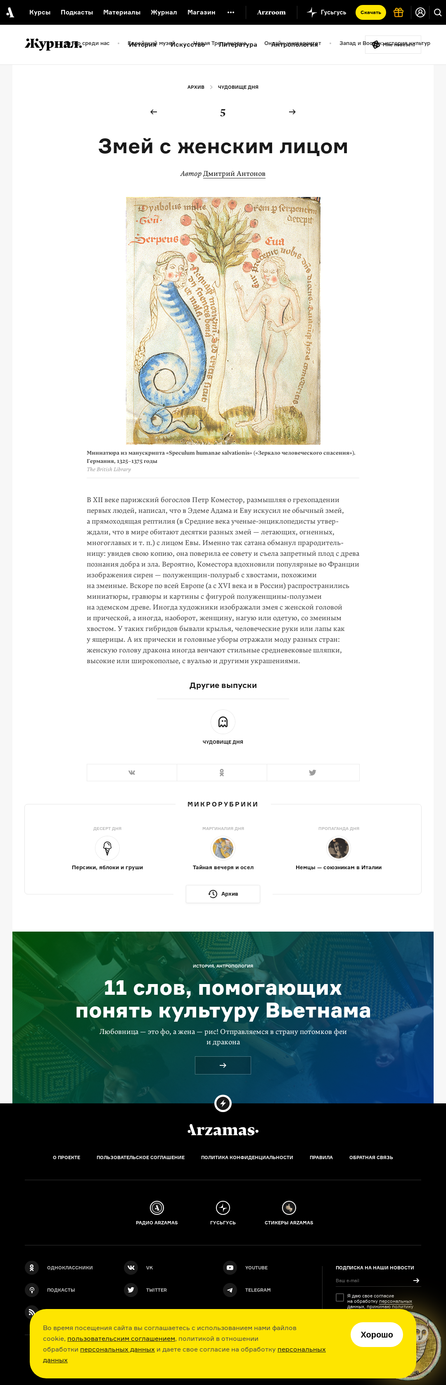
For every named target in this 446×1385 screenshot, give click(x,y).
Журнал (164, 12)
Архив (195, 87)
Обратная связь (371, 1157)
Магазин (201, 12)
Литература (238, 44)
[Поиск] (437, 12)
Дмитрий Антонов (234, 173)
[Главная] (223, 1130)
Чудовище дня (238, 87)
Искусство (188, 44)
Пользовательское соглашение (141, 1157)
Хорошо (377, 1334)
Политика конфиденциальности (247, 1157)
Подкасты (77, 12)
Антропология (294, 44)
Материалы (121, 12)
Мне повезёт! (399, 44)
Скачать (371, 12)
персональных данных (117, 1349)
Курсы (39, 12)
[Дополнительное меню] (231, 12)
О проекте (66, 1157)
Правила (321, 1157)
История (143, 44)
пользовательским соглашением (121, 1338)
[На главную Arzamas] (9, 12)
